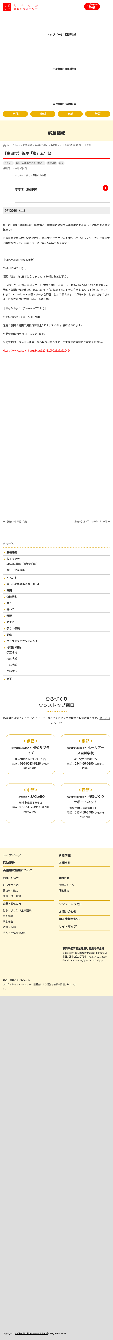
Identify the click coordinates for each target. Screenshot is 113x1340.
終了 (61, 162)
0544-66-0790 (84, 763)
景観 (9, 616)
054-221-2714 (77, 956)
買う (9, 603)
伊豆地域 (12, 652)
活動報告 (9, 862)
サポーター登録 (12, 896)
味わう (10, 609)
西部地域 (12, 671)
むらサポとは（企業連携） (18, 910)
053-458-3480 (84, 812)
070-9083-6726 (30, 763)
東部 (70, 114)
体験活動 (12, 596)
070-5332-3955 (29, 807)
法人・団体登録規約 (14, 933)
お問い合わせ (68, 911)
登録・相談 (9, 927)
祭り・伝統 (13, 628)
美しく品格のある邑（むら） (30, 162)
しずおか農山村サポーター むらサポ (31, 1333)
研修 (9, 635)
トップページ (13, 145)
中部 (43, 114)
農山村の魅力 (10, 890)
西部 (15, 114)
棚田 (9, 590)
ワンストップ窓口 (71, 904)
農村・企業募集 (16, 570)
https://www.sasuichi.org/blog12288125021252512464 (37, 350)
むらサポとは (10, 885)
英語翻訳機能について (18, 870)
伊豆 (98, 114)
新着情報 (65, 855)
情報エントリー (68, 885)
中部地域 (51, 162)
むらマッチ (13, 558)
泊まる (10, 622)
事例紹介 (8, 916)
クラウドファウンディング (22, 641)
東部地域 (12, 658)
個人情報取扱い (69, 919)
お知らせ (65, 862)
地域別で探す (14, 647)
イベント (8, 162)
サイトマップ (68, 926)
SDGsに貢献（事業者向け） (23, 563)
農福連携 (12, 552)
